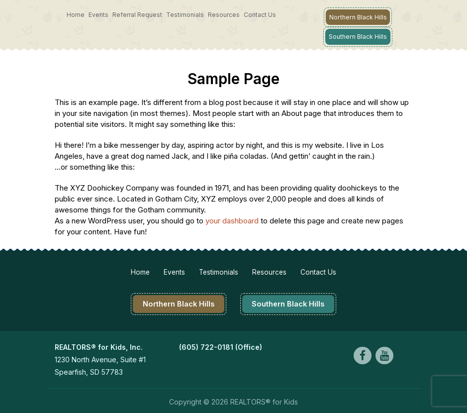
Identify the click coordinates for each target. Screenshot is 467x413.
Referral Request (137, 14)
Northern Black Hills (358, 16)
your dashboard (232, 219)
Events (98, 14)
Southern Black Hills (358, 35)
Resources (224, 14)
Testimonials (185, 14)
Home (76, 14)
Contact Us (260, 14)
